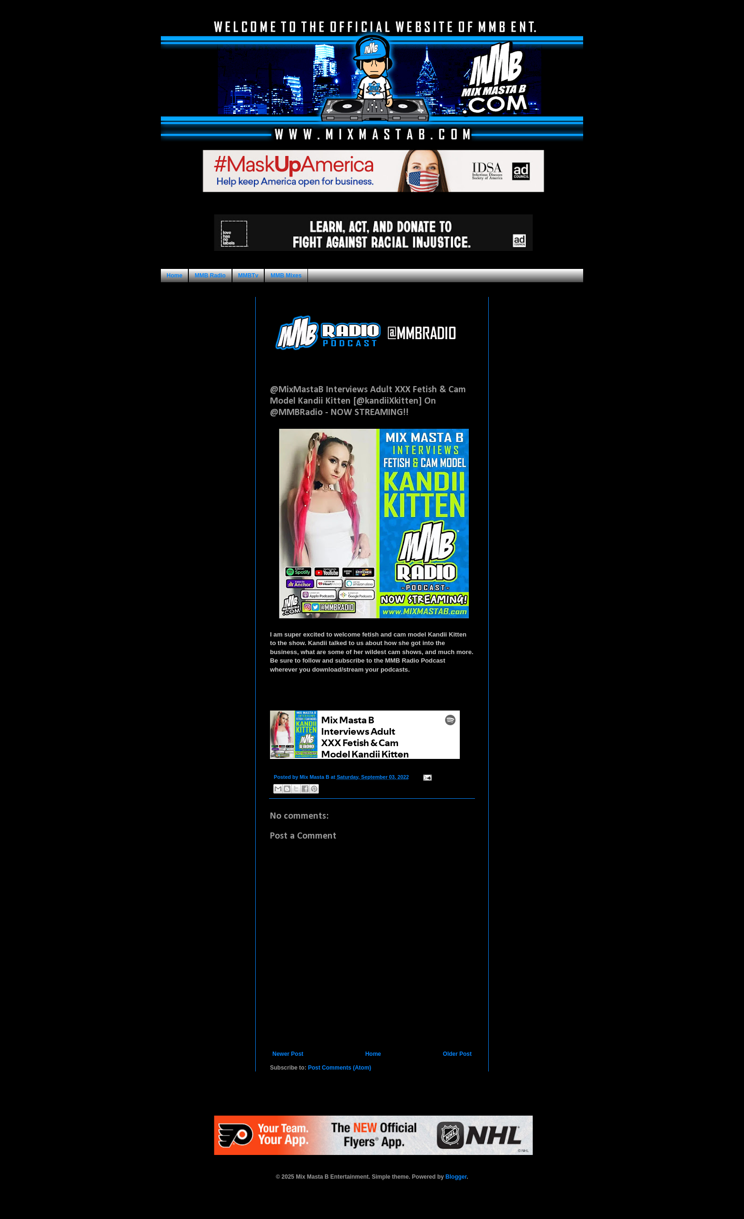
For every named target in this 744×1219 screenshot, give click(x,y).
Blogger (456, 1176)
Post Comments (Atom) (339, 1067)
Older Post (457, 1054)
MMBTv (248, 275)
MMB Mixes (285, 275)
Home (174, 275)
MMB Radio (210, 275)
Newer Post (287, 1054)
